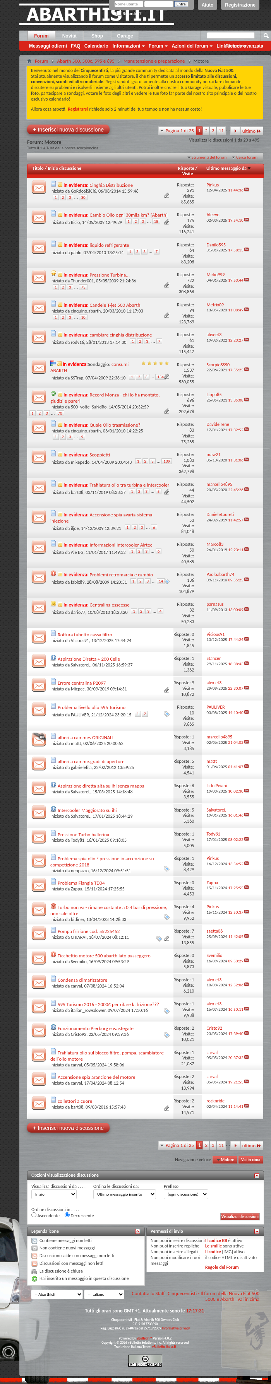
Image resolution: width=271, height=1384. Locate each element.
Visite (187, 173)
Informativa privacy (176, 1328)
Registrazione (240, 5)
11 (221, 130)
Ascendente (45, 1215)
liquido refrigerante (109, 245)
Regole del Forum (222, 1267)
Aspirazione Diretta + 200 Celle (89, 659)
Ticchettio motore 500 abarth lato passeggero (104, 956)
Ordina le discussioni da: (116, 1186)
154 (160, 376)
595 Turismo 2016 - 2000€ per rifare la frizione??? (108, 1004)
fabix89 (78, 582)
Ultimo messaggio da (228, 168)
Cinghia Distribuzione (111, 185)
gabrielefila (81, 767)
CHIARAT (79, 937)
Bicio (75, 222)
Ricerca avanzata (244, 46)
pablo (76, 252)
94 (191, 310)
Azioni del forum (190, 46)
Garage (125, 36)
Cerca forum (246, 157)
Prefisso (171, 1186)
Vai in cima (250, 1159)
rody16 (77, 342)
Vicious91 (80, 640)
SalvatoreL (80, 665)
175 (190, 220)
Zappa (76, 889)
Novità (69, 36)
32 (191, 610)
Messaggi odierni (48, 46)
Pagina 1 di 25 (180, 130)
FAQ (76, 46)
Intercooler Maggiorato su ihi (87, 810)
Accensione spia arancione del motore (97, 1077)
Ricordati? (129, 14)
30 (83, 197)
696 (190, 400)
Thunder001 (82, 281)
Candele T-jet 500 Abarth (115, 305)
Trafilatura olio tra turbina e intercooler (130, 485)
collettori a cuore (75, 1101)
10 (83, 317)
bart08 (77, 492)
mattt (76, 743)
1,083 (189, 460)
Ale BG (77, 552)
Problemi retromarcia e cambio (121, 575)
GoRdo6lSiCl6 (83, 191)
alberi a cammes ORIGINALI (85, 737)
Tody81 (77, 840)
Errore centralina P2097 (82, 683)
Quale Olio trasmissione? (115, 425)
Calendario (96, 46)
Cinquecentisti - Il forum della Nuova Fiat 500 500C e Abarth (213, 1296)
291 (190, 190)
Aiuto (208, 5)
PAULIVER (80, 715)
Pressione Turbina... (110, 275)
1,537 (189, 370)
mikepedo (80, 462)
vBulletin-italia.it (164, 1347)
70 (60, 413)
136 (190, 580)
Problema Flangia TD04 (81, 883)
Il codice (213, 1251)
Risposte (186, 168)
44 (191, 490)
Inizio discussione (64, 168)
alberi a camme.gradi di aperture (91, 761)
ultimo (251, 131)
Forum (41, 36)
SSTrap (77, 378)
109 (166, 461)
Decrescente (79, 1215)
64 (191, 250)
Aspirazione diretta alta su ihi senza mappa (101, 786)
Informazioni (126, 46)
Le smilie (213, 1246)
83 (191, 430)
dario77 (78, 612)
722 (190, 280)
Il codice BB (216, 1240)
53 (191, 520)
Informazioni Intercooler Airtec (121, 545)
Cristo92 (78, 1034)
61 (191, 340)
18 (156, 221)
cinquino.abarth (86, 311)
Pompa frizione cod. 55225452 (89, 931)
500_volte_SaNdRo (88, 407)
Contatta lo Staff (148, 1293)
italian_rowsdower (88, 1010)
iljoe (75, 528)
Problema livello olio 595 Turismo (91, 707)
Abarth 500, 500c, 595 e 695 (86, 61)
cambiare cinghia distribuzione (121, 335)
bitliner (77, 919)
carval (76, 986)
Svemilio (79, 961)
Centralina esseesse (110, 605)
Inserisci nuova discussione (68, 129)
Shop (97, 36)
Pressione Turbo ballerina (83, 834)
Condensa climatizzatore (82, 980)
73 (83, 287)
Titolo (38, 168)
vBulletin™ (144, 1338)
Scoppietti (100, 455)
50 (191, 550)
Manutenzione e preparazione (154, 61)
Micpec (77, 689)
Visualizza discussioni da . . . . (58, 1186)
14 (161, 581)
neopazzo (80, 870)
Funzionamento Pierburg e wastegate (96, 1028)
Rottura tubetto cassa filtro (85, 634)
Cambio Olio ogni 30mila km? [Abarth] (129, 215)
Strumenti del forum (209, 157)
